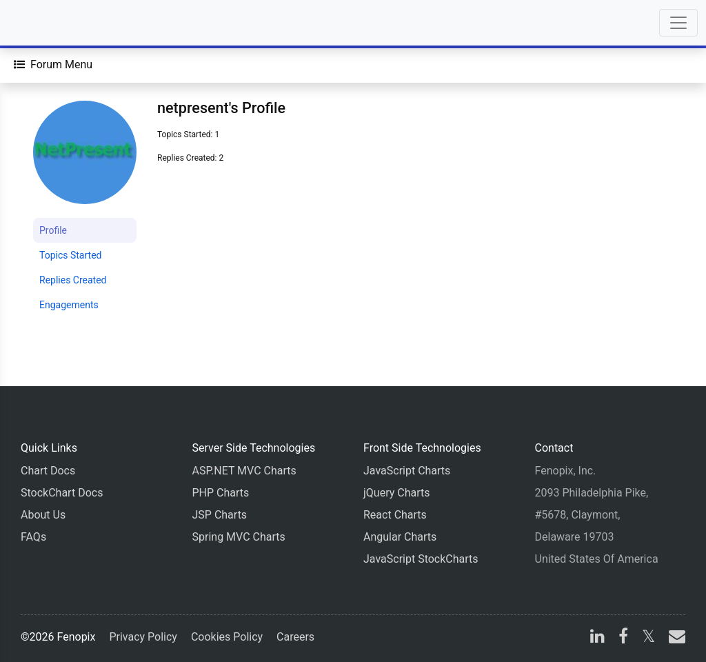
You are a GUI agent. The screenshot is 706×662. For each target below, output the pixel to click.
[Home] (49, 23)
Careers (295, 636)
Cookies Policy (227, 636)
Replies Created (73, 279)
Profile (53, 230)
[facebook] (623, 638)
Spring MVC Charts (238, 536)
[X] (648, 638)
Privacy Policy (143, 636)
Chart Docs (48, 470)
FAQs (33, 536)
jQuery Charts (396, 492)
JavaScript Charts (406, 470)
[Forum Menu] (53, 64)
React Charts (395, 514)
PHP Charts (221, 492)
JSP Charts (220, 514)
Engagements (69, 304)
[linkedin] (597, 638)
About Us (43, 514)
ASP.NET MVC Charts (244, 470)
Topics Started (70, 255)
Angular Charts (399, 536)
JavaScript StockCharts (420, 558)
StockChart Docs (62, 492)
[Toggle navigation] (678, 23)
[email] (674, 638)
